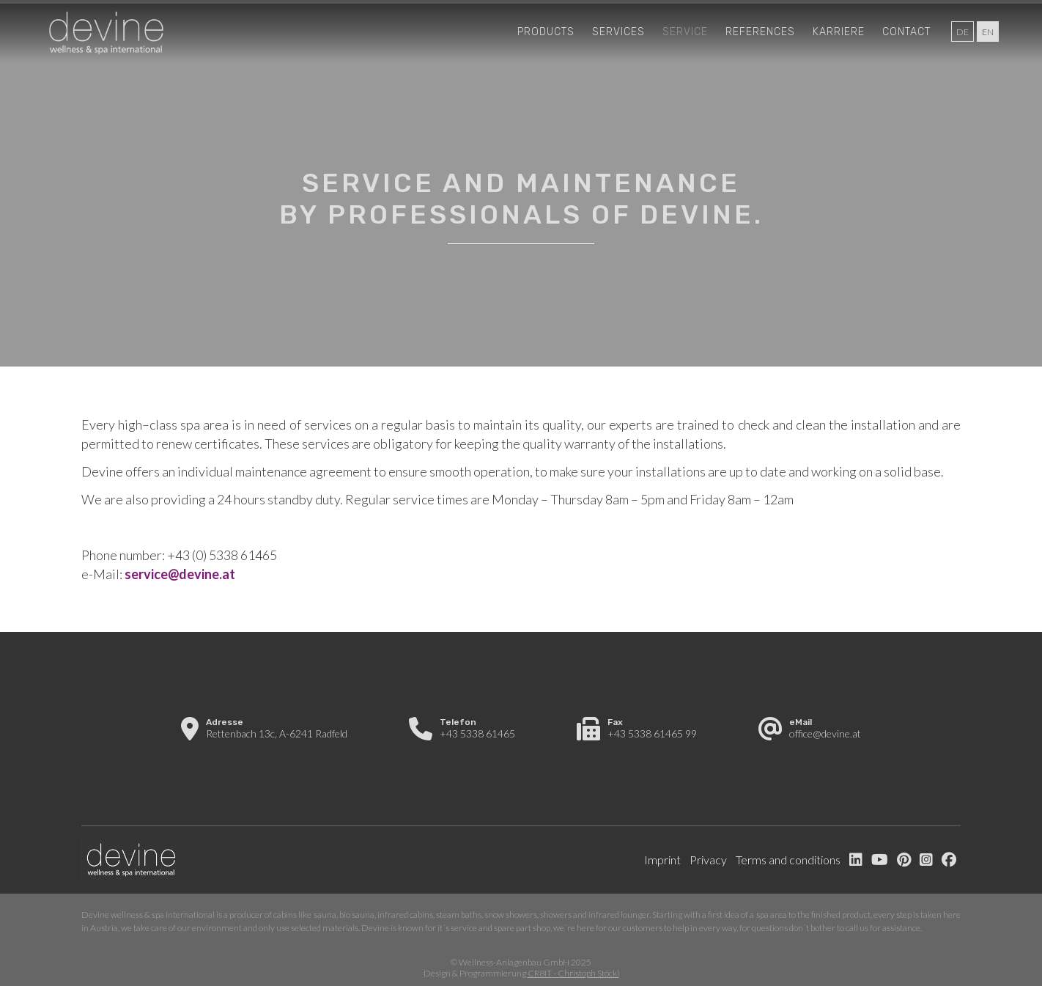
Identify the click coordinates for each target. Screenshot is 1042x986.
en (988, 31)
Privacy (708, 860)
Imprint (662, 860)
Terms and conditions (788, 860)
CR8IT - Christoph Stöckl (573, 973)
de (962, 31)
